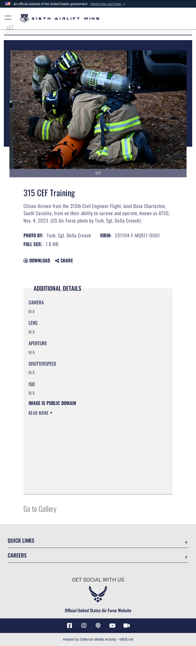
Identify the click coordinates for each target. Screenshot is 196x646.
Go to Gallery (39, 508)
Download (36, 260)
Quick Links (21, 540)
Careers (17, 555)
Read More (39, 413)
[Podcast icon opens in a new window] (98, 625)
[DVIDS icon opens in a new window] (126, 625)
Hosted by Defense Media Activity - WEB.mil (98, 639)
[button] (108, 4)
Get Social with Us (98, 580)
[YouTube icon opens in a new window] (112, 625)
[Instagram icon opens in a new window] (84, 625)
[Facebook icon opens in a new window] (69, 625)
